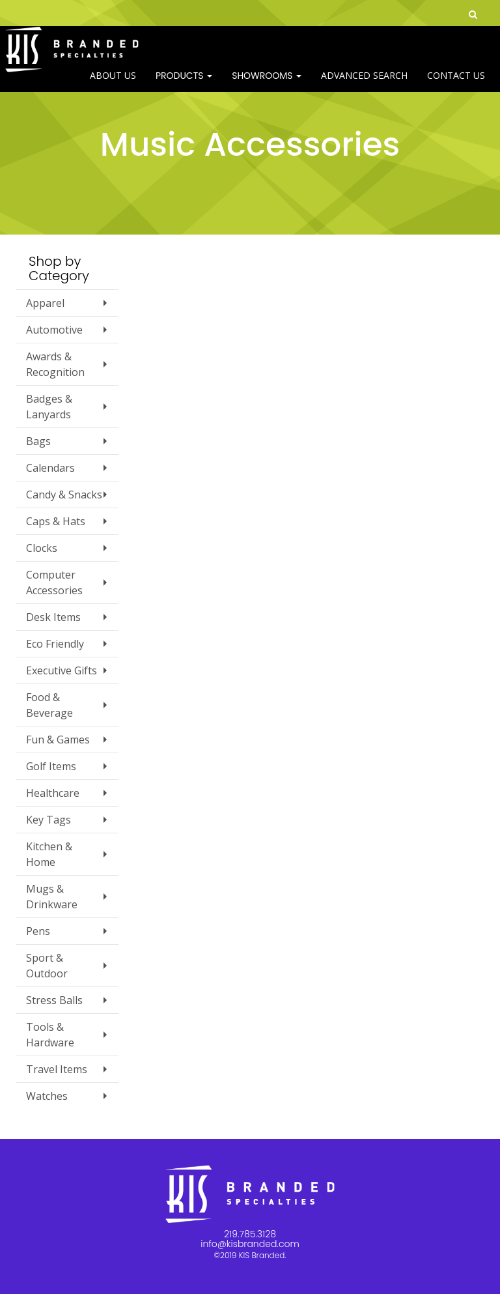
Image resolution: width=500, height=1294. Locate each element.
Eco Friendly (55, 644)
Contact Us (456, 84)
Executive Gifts (61, 670)
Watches (47, 1096)
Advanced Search (364, 84)
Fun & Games (58, 739)
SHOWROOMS (266, 84)
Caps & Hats (55, 521)
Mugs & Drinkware (51, 897)
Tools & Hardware (50, 1035)
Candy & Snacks (64, 494)
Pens (38, 931)
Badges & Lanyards (49, 407)
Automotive (54, 330)
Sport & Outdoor (47, 966)
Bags (38, 441)
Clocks (41, 548)
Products (184, 84)
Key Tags (48, 819)
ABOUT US (113, 84)
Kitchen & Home (49, 854)
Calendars (50, 468)
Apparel (45, 303)
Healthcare (52, 793)
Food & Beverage (49, 705)
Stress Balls (54, 1000)
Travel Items (56, 1069)
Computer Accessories (54, 582)
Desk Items (53, 617)
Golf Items (51, 766)
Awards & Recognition (55, 364)
